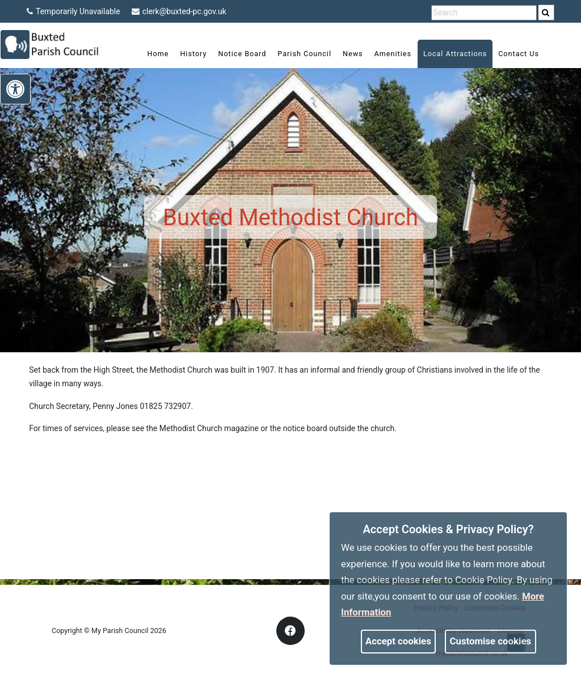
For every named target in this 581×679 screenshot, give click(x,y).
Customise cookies (491, 641)
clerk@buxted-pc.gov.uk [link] (179, 11)
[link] (545, 12)
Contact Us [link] (511, 53)
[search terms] (484, 12)
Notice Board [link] (234, 53)
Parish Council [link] (297, 53)
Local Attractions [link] (447, 53)
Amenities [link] (385, 53)
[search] (546, 12)
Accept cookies (398, 641)
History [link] (185, 53)
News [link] (345, 53)
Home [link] (150, 53)
